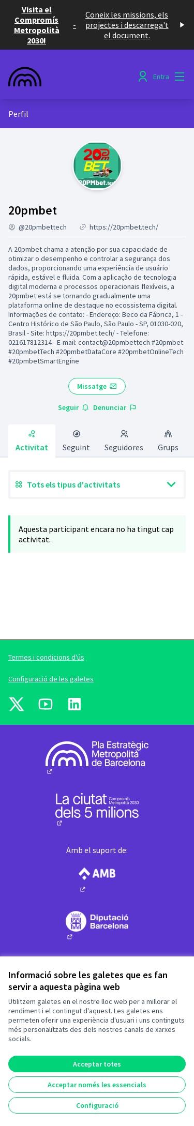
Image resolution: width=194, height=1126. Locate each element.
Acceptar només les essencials (97, 1084)
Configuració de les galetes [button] (51, 678)
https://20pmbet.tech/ (123, 227)
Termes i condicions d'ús (46, 657)
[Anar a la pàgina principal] (73, 76)
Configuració (97, 1105)
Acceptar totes (97, 1064)
